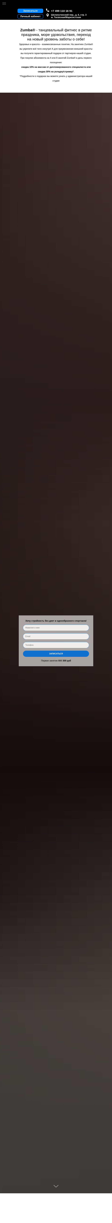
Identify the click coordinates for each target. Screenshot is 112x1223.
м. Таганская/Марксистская (66, 17)
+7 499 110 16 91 (61, 10)
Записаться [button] (30, 10)
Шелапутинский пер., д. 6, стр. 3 (69, 15)
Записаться (56, 654)
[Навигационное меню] (4, 3)
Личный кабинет (30, 16)
